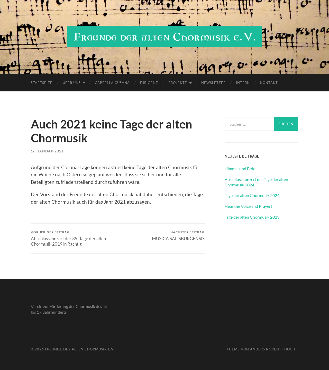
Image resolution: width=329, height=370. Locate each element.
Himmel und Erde (240, 168)
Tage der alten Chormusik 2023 (252, 216)
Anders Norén (264, 349)
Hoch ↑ (291, 349)
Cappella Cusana (112, 83)
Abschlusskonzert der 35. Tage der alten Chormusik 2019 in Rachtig (73, 238)
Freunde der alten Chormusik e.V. (79, 349)
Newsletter (213, 83)
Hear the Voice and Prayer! (248, 206)
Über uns (72, 83)
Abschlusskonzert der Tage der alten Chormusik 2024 (256, 182)
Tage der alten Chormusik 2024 (252, 195)
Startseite (41, 83)
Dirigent (149, 83)
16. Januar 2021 (47, 151)
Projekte (177, 83)
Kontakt (269, 83)
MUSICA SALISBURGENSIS (178, 235)
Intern (243, 83)
